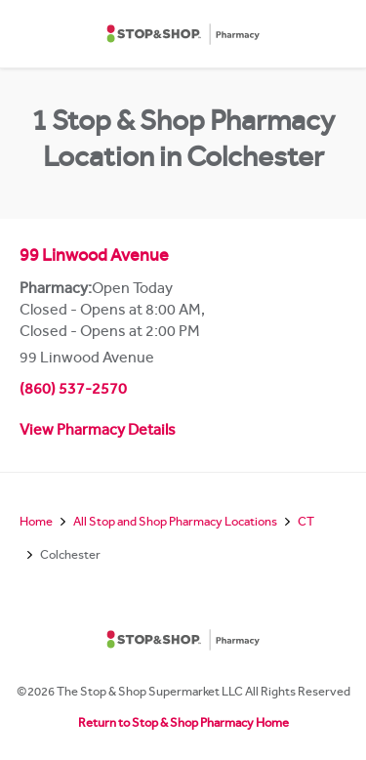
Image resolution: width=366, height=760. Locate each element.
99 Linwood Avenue (94, 258)
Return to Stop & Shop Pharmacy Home (183, 724)
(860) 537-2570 (73, 391)
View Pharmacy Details (98, 432)
